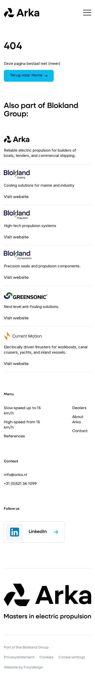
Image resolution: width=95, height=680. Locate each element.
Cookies (46, 657)
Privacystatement (19, 657)
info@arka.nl (15, 475)
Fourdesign (33, 667)
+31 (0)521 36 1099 (20, 484)
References (14, 436)
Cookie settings (72, 657)
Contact (80, 431)
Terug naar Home (28, 75)
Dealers (79, 408)
